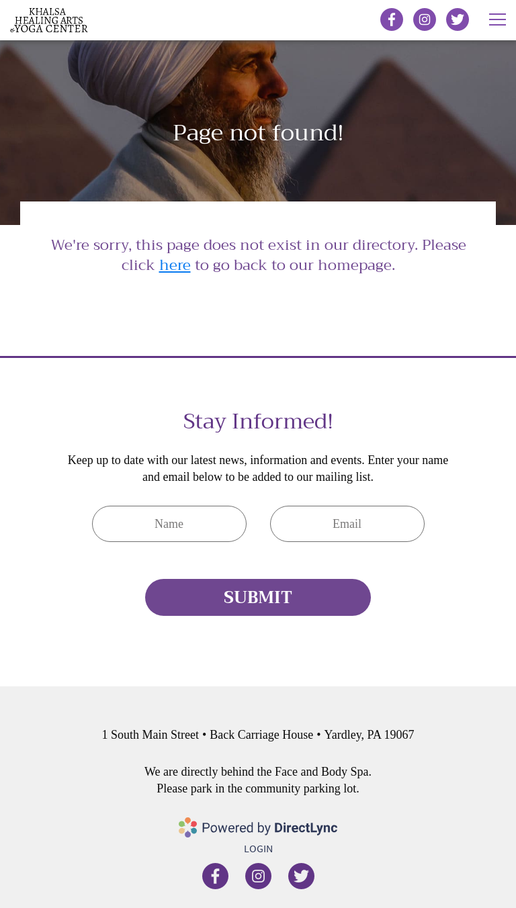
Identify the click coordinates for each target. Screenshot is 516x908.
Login (258, 848)
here (175, 265)
